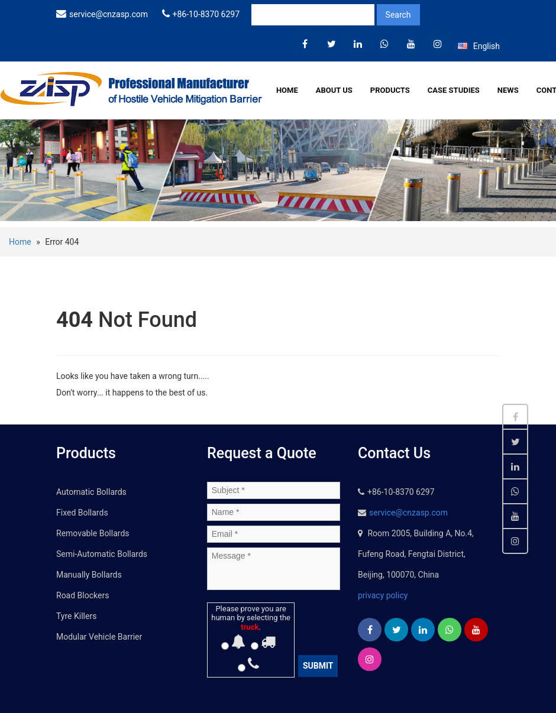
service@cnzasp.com (108, 14)
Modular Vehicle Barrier (99, 636)
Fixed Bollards (82, 512)
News (508, 90)
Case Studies (454, 90)
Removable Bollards (93, 533)
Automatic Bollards (91, 492)
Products (390, 90)
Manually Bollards (89, 574)
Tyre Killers (76, 616)
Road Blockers (82, 595)
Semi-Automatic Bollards (101, 554)
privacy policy (383, 595)
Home (287, 90)
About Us (334, 90)
